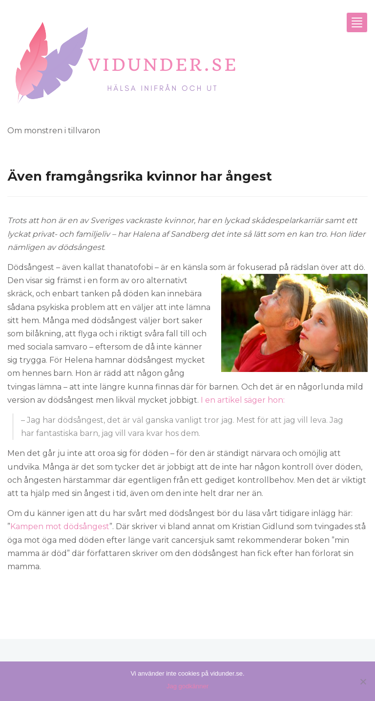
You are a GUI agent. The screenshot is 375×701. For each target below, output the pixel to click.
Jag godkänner (187, 686)
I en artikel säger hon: (243, 400)
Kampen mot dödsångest (59, 526)
